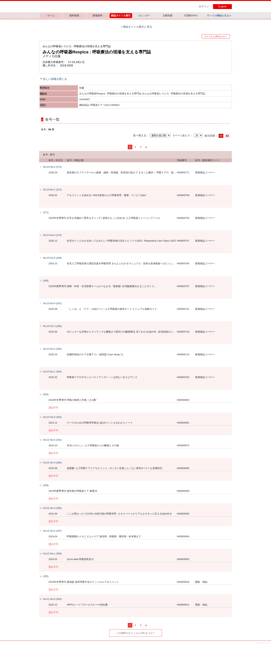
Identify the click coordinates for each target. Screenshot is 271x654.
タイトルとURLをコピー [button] (215, 36)
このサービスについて (262, 643)
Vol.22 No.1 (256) (52, 553)
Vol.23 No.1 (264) (52, 371)
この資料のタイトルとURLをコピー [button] (135, 633)
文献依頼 (167, 15)
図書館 (78, 7)
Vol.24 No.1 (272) (52, 189)
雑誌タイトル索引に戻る (137, 26)
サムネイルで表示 (227, 136)
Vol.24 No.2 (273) (52, 166)
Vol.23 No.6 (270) (52, 235)
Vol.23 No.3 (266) (52, 326)
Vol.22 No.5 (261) (52, 439)
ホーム (51, 15)
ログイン (204, 6)
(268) (46, 280)
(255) (46, 576)
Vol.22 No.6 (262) (52, 417)
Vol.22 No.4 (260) (52, 462)
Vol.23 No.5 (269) (52, 257)
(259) (46, 485)
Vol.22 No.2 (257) (52, 530)
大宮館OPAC (191, 15)
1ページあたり (181, 135)
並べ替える (139, 135)
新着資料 (97, 15)
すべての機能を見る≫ (219, 15)
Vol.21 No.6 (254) (52, 599)
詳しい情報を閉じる (55, 78)
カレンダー (144, 15)
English (222, 6)
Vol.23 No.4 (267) (52, 303)
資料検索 (74, 15)
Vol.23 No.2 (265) (52, 348)
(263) (46, 394)
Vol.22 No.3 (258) (52, 508)
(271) (46, 212)
